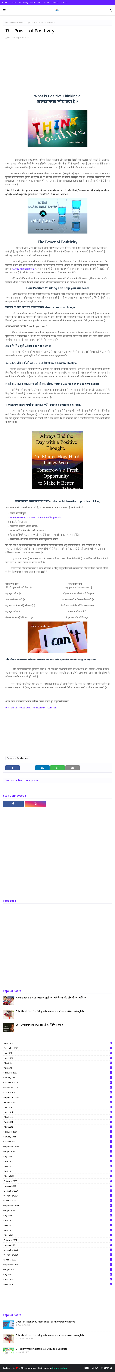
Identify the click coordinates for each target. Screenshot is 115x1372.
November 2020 (58, 1254)
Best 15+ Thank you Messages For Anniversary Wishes (45, 1321)
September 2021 (58, 1205)
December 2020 (58, 1250)
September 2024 (58, 1097)
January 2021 (58, 1245)
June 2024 (58, 1112)
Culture (13, 2)
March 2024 (58, 1127)
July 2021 (58, 1215)
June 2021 (58, 1220)
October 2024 (58, 1092)
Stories (46, 2)
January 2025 (58, 1077)
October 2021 (58, 1200)
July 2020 (58, 1274)
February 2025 (58, 1072)
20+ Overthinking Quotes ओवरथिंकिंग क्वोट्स (40, 1024)
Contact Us (106, 1368)
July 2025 (58, 1053)
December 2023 (58, 1141)
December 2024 (58, 1082)
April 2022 (58, 1171)
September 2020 (58, 1264)
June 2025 (58, 1058)
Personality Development (29, 2)
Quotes (55, 2)
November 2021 (58, 1195)
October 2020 (58, 1259)
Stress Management (23, 269)
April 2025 (58, 1067)
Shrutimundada (28, 1368)
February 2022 (58, 1181)
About (64, 2)
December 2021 (58, 1190)
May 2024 (58, 1117)
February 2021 (58, 1240)
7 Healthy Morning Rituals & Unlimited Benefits (41, 1348)
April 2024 (58, 1122)
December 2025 (58, 1048)
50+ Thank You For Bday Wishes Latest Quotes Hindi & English (50, 1011)
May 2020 (58, 1284)
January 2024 (58, 1136)
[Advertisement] (57, 65)
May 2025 (58, 1063)
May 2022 (58, 1166)
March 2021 (58, 1235)
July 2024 (58, 1107)
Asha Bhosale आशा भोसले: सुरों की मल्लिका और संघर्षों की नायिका (51, 997)
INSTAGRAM (38, 707)
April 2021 (58, 1230)
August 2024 (58, 1102)
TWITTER (51, 707)
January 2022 (58, 1186)
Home (4, 2)
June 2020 (58, 1279)
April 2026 (58, 1043)
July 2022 (58, 1156)
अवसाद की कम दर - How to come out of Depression (36, 517)
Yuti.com (11, 37)
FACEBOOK (25, 707)
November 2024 (58, 1087)
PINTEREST (11, 707)
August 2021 (58, 1210)
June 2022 (58, 1161)
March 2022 (58, 1176)
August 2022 (58, 1151)
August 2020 (58, 1269)
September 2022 (58, 1146)
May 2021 (58, 1225)
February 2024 (58, 1131)
